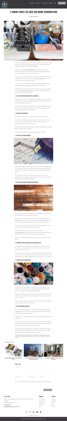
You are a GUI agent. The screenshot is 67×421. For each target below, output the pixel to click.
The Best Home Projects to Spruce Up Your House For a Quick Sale (33, 358)
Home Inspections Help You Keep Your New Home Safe (54, 358)
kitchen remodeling (22, 336)
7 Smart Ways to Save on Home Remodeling (38, 14)
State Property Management (26, 90)
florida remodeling (28, 335)
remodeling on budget (42, 336)
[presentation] (23, 386)
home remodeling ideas (43, 335)
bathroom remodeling (21, 335)
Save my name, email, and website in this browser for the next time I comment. (32, 381)
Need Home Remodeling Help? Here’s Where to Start (13, 358)
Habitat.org (17, 220)
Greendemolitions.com (20, 232)
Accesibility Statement (33, 415)
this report (28, 85)
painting (28, 336)
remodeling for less (33, 336)
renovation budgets (38, 78)
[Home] (21, 14)
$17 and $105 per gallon (34, 290)
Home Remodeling (36, 335)
